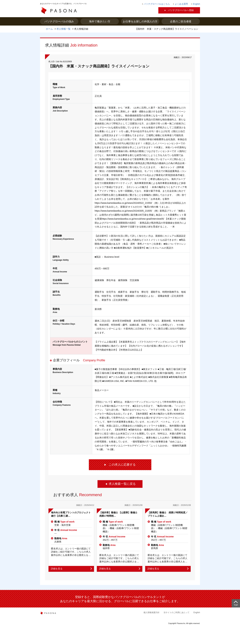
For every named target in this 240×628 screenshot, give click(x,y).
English (197, 612)
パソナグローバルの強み (59, 21)
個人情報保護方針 (152, 612)
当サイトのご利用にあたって (177, 612)
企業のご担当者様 (180, 21)
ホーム (49, 29)
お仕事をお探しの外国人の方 (140, 21)
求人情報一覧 (63, 29)
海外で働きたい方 (99, 21)
